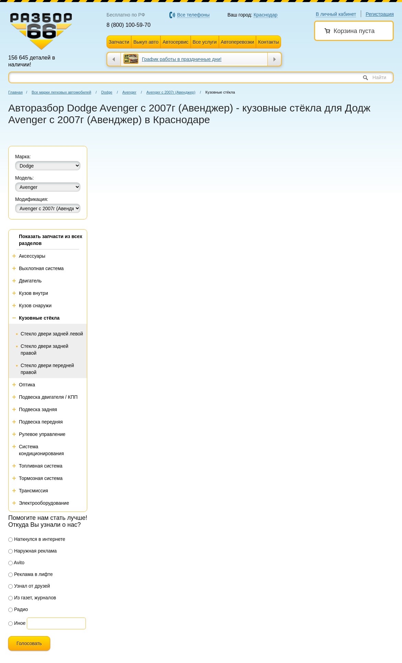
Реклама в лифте (30, 574)
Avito (16, 562)
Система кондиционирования (41, 450)
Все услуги (205, 42)
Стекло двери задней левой (52, 333)
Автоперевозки (237, 42)
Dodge (106, 92)
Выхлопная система (41, 268)
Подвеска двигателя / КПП (48, 397)
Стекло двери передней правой (47, 369)
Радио (18, 609)
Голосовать (29, 643)
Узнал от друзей (29, 586)
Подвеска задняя (38, 409)
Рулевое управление (42, 434)
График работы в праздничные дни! (182, 59)
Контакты (268, 42)
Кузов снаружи (35, 305)
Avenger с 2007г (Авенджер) (171, 92)
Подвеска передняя (41, 422)
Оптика (27, 384)
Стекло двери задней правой (44, 349)
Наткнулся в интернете (36, 539)
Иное (16, 623)
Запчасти (119, 42)
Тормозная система (41, 478)
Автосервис (175, 42)
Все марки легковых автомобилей (61, 92)
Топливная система (41, 466)
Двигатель (30, 281)
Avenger (129, 92)
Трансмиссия (33, 490)
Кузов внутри (33, 293)
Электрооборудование (44, 503)
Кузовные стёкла (39, 318)
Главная (15, 92)
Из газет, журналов (32, 597)
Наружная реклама (32, 551)
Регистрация (380, 14)
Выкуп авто (145, 42)
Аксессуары (32, 256)
